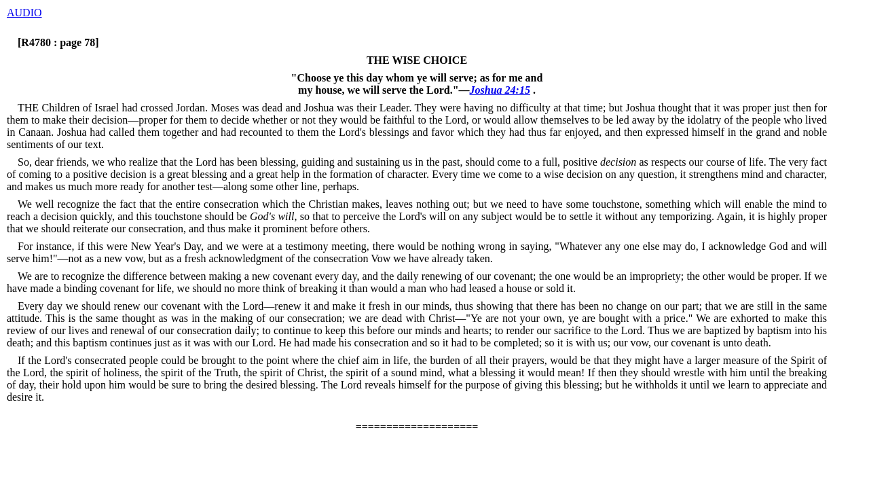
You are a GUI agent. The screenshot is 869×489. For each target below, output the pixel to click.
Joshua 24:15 (500, 90)
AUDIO (24, 12)
